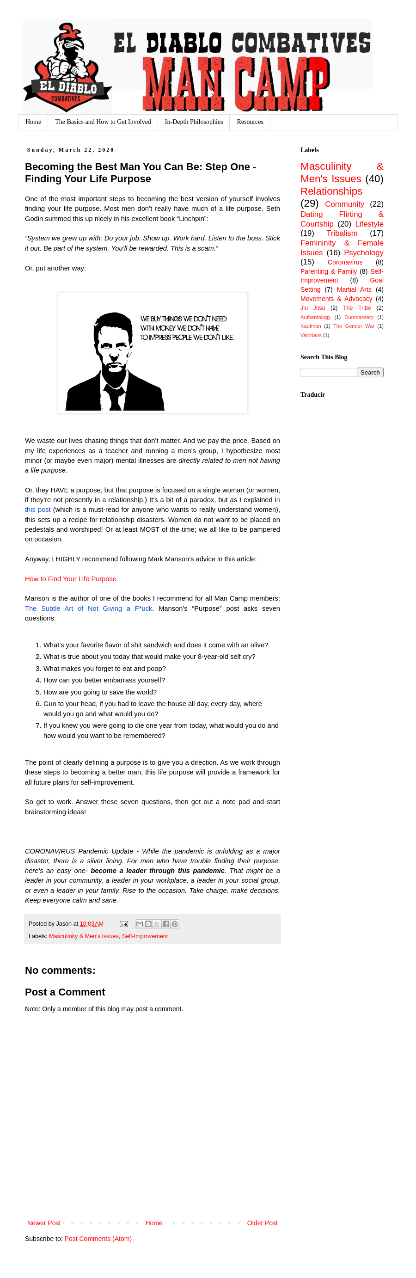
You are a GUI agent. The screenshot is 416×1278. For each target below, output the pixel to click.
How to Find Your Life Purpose (70, 579)
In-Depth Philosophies (194, 121)
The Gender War (353, 326)
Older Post (262, 1223)
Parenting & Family (328, 271)
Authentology (315, 317)
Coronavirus (345, 262)
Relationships (331, 191)
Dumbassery (358, 317)
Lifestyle (369, 224)
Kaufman (310, 326)
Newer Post (44, 1223)
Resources (250, 121)
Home (33, 121)
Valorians (311, 335)
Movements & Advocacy (336, 298)
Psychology (364, 252)
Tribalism (341, 233)
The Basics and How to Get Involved (103, 121)
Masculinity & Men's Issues (84, 936)
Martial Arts (354, 289)
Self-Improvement (145, 936)
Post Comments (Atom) (98, 1238)
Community (344, 204)
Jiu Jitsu (312, 308)
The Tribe (357, 308)
